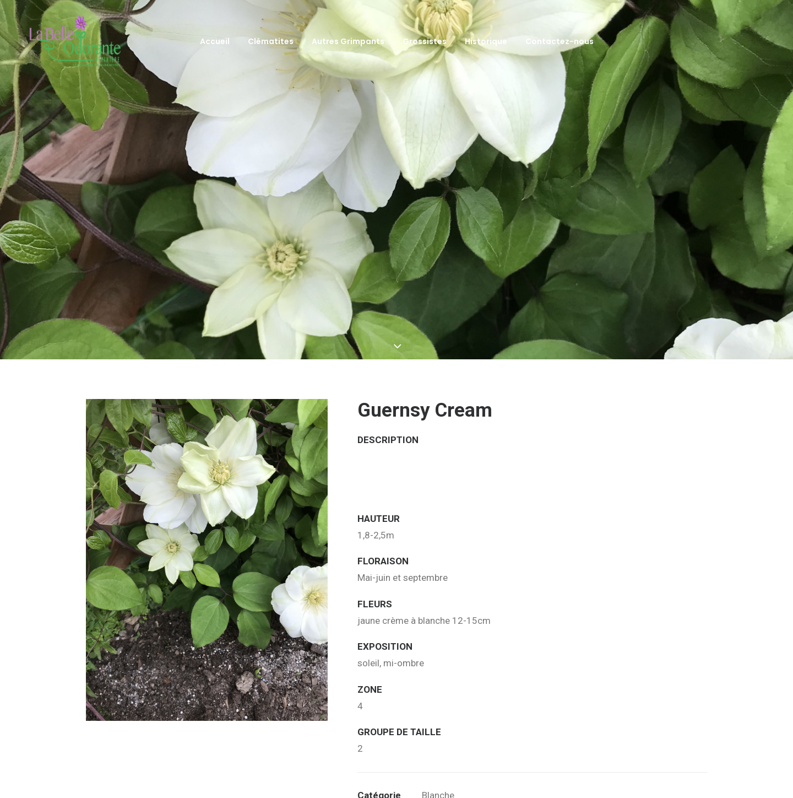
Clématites (271, 41)
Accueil (215, 41)
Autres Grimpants (348, 41)
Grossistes (425, 41)
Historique (486, 41)
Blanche (438, 756)
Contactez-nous (559, 41)
